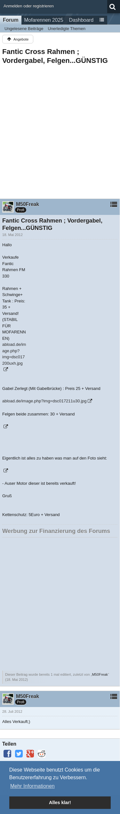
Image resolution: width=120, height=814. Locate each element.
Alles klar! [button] (60, 802)
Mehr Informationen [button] (32, 786)
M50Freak (100, 674)
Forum (11, 20)
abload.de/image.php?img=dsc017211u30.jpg (44, 401)
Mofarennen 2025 (43, 20)
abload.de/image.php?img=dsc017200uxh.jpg (14, 354)
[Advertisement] (60, 130)
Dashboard (81, 20)
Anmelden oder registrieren (29, 6)
